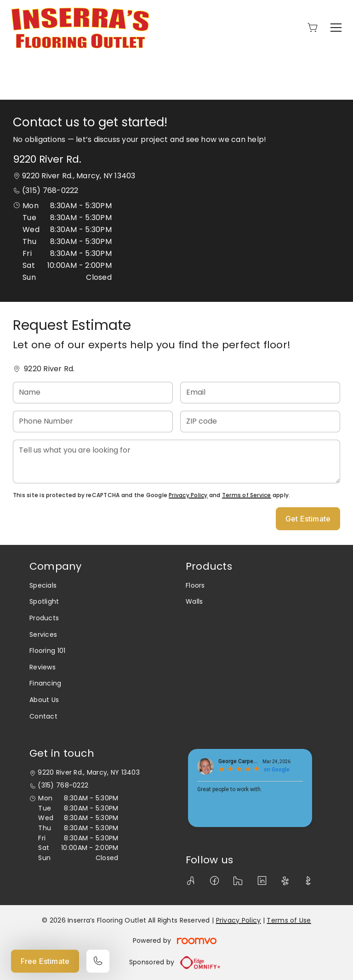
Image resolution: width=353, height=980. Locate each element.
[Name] (93, 392)
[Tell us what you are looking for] (176, 461)
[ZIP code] (260, 421)
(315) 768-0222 (50, 190)
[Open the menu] (336, 27)
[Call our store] (97, 961)
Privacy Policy (188, 495)
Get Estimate (307, 518)
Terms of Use (289, 920)
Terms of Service (246, 495)
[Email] (260, 392)
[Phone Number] (93, 421)
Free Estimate (45, 961)
